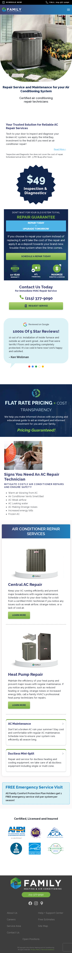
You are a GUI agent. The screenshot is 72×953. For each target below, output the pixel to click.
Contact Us (13, 932)
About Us (12, 913)
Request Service (36, 306)
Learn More (19, 615)
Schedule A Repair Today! (36, 256)
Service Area (14, 926)
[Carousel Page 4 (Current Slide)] (39, 367)
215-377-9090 (36, 894)
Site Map (43, 926)
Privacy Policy (35, 950)
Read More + (60, 149)
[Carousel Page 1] (29, 367)
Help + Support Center (50, 913)
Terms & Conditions (47, 950)
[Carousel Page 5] (43, 367)
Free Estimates (46, 919)
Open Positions (31, 939)
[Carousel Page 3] (36, 367)
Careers (11, 919)
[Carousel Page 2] (33, 367)
